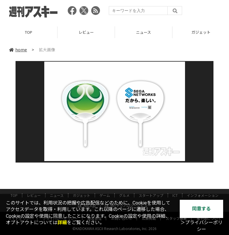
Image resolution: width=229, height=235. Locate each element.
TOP (28, 32)
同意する (201, 209)
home (18, 50)
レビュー (86, 32)
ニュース (143, 32)
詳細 (62, 222)
